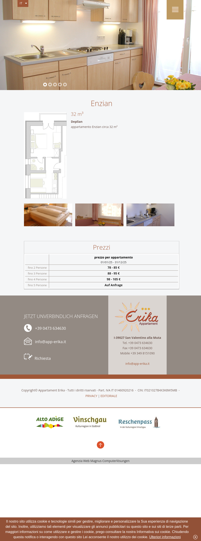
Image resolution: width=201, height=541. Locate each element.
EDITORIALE (108, 396)
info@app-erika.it (45, 341)
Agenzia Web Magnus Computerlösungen (101, 461)
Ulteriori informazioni (165, 537)
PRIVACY (91, 396)
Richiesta (37, 357)
